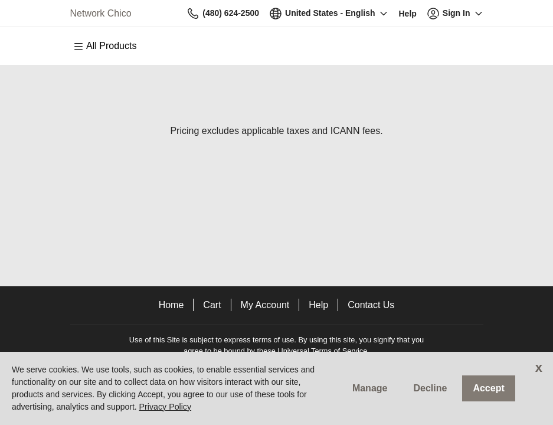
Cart (212, 305)
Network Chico (101, 13)
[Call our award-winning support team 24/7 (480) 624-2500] (407, 13)
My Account (265, 305)
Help (318, 305)
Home (171, 305)
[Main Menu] (111, 46)
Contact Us (371, 305)
